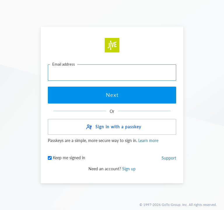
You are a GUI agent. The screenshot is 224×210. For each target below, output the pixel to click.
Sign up (129, 168)
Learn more (147, 140)
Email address (63, 64)
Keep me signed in (66, 157)
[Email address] (112, 72)
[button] (112, 127)
